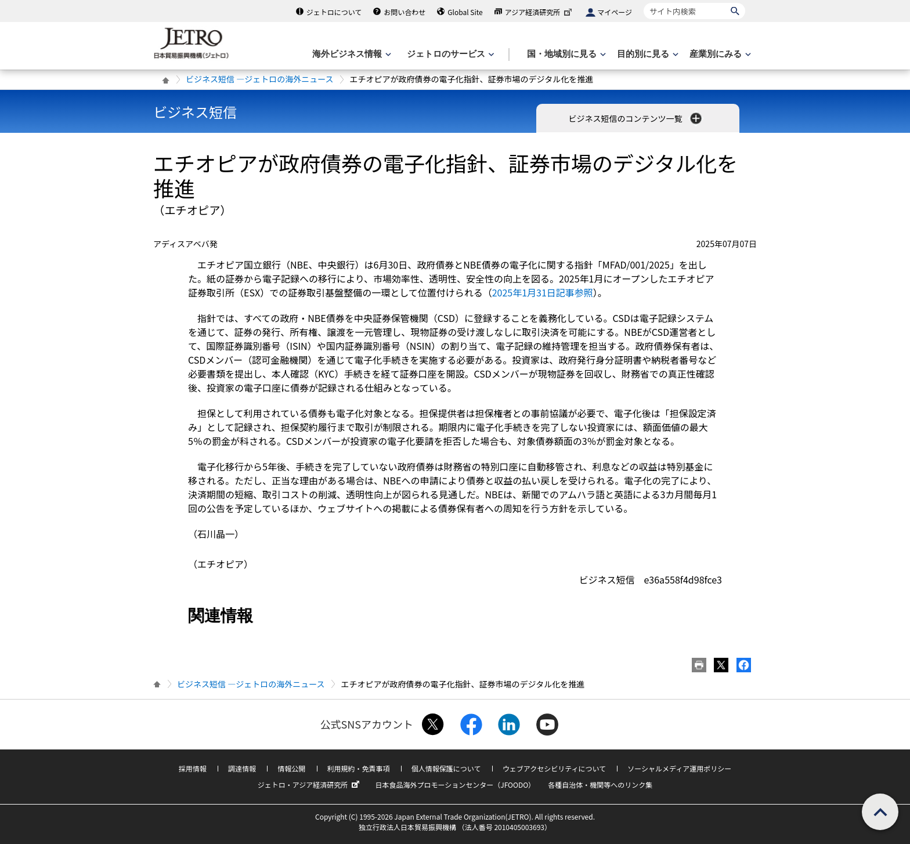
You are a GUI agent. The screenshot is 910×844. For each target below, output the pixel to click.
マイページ (614, 12)
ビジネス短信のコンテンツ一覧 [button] (635, 118)
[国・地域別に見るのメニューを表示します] (565, 54)
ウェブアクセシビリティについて (554, 768)
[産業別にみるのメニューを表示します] (719, 54)
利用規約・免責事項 (358, 768)
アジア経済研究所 (540, 12)
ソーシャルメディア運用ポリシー (679, 768)
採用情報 (193, 768)
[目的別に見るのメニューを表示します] (646, 54)
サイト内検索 (643, 2)
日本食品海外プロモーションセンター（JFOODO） (455, 784)
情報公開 (291, 768)
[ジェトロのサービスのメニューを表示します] (449, 54)
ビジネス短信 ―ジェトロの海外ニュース (259, 79)
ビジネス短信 (195, 112)
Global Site (464, 12)
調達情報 (242, 768)
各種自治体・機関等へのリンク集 (600, 784)
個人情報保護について (446, 768)
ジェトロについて (334, 12)
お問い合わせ (404, 12)
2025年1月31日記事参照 (542, 292)
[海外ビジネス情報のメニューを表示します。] (350, 54)
